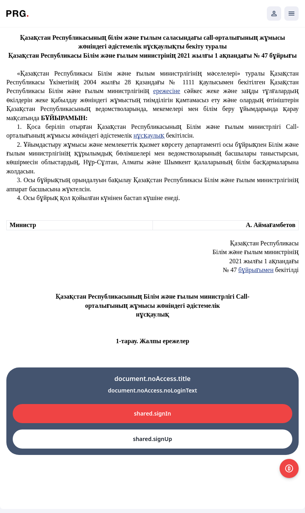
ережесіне (166, 90)
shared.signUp (152, 439)
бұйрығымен (256, 269)
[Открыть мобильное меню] (291, 13)
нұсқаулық (148, 135)
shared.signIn (152, 413)
